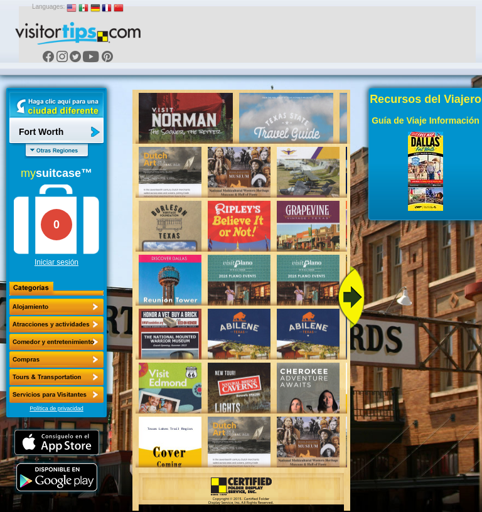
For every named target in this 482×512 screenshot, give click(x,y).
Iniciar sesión (56, 262)
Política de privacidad (56, 408)
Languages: (48, 6)
